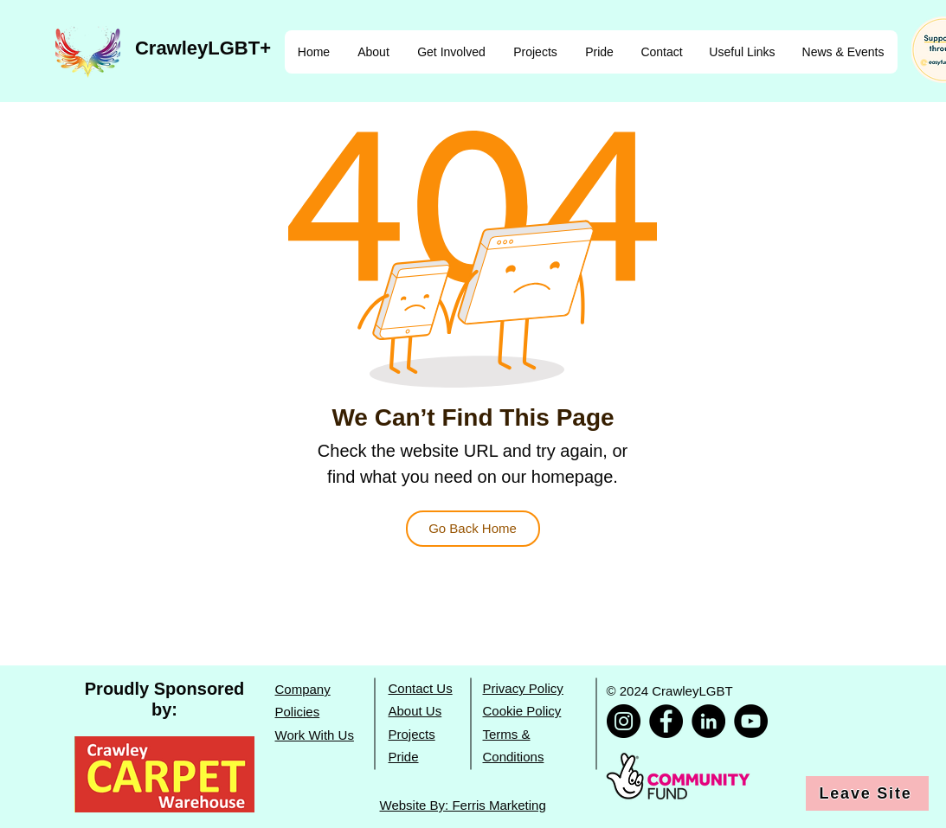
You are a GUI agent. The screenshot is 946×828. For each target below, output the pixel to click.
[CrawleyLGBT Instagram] (623, 721)
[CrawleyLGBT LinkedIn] (708, 721)
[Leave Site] (867, 793)
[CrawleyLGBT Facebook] (666, 721)
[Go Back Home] (473, 528)
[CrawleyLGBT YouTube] (751, 721)
